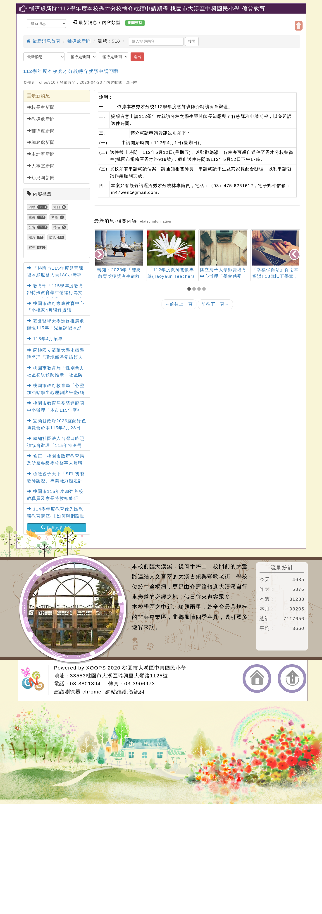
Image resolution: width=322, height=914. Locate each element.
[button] (189, 289)
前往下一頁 (215, 304)
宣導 (32, 247)
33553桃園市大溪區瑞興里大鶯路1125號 (119, 676)
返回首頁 (257, 678)
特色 (56, 227)
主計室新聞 (41, 154)
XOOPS (96, 668)
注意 (32, 237)
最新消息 (38, 95)
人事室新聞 (41, 165)
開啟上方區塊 (299, 26)
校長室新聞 (41, 107)
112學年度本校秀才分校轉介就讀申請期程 (71, 71)
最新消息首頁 (44, 41)
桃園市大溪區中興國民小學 (154, 668)
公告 (32, 227)
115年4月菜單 (45, 338)
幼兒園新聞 (41, 177)
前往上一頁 (179, 304)
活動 (32, 207)
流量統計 (281, 568)
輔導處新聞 (79, 41)
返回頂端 (292, 678)
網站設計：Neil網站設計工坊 (34, 680)
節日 (56, 207)
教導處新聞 (41, 118)
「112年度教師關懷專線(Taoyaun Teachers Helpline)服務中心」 (171, 276)
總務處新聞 (41, 142)
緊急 (54, 217)
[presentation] (99, 255)
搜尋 (192, 41)
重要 (32, 217)
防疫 (52, 237)
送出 (137, 57)
